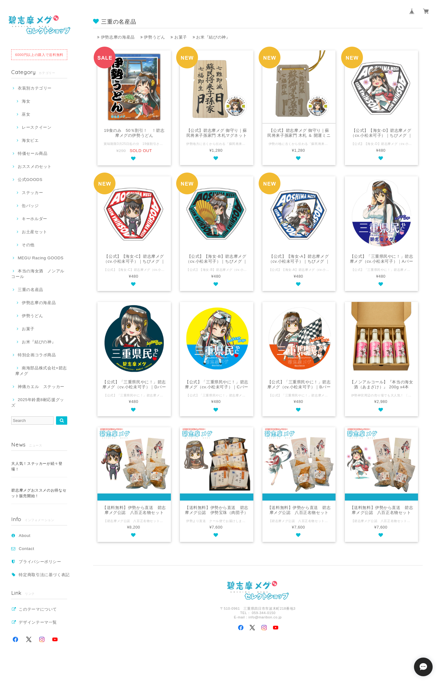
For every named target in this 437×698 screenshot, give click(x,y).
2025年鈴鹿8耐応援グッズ (37, 402)
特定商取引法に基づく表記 (44, 574)
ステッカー (32, 192)
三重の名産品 (30, 289)
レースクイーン (37, 127)
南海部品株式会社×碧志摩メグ (41, 371)
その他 (28, 245)
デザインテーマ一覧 (38, 622)
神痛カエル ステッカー (41, 386)
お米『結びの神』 (39, 342)
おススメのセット (35, 166)
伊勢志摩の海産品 (39, 302)
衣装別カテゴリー (35, 88)
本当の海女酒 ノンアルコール (37, 274)
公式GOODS (30, 179)
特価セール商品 (33, 153)
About (25, 535)
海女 (26, 101)
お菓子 (28, 328)
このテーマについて (38, 609)
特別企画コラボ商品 (37, 355)
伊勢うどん (32, 315)
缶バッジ (30, 205)
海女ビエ (30, 140)
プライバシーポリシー (40, 561)
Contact (26, 548)
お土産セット (34, 231)
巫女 (26, 114)
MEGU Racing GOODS (40, 258)
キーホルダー (34, 218)
